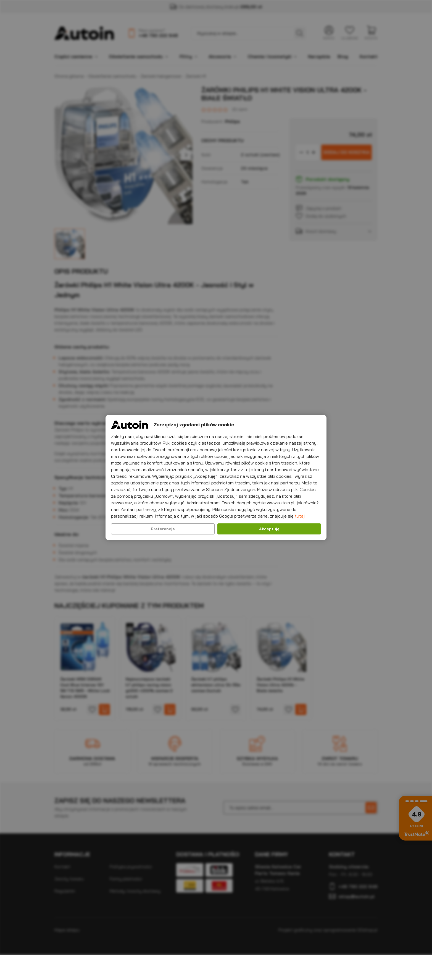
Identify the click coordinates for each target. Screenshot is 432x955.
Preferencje (163, 528)
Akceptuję (269, 528)
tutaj (300, 516)
